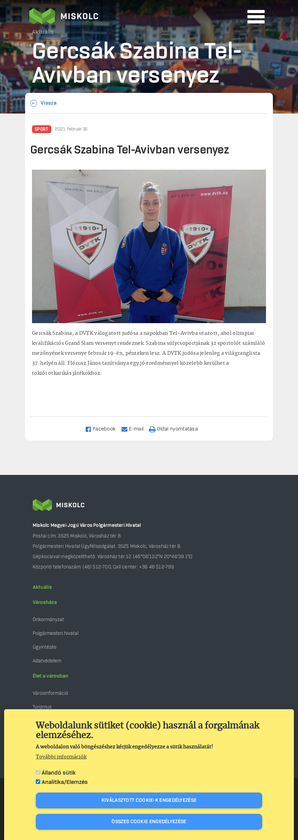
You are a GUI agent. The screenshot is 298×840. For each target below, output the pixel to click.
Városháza (45, 602)
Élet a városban (50, 676)
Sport (42, 129)
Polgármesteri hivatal (55, 633)
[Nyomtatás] (176, 429)
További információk (61, 757)
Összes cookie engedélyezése (148, 822)
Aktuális (42, 587)
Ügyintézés (44, 647)
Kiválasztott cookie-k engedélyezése (149, 800)
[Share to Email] (135, 429)
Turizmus (42, 707)
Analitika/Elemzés (65, 782)
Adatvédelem (47, 660)
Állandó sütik (59, 773)
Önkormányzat (48, 619)
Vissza (48, 103)
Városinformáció (50, 693)
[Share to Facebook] (103, 429)
